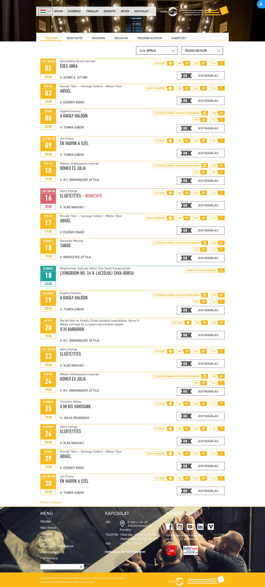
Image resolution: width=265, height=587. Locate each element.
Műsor (58, 11)
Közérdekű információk (57, 546)
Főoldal (45, 521)
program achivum (149, 38)
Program (51, 38)
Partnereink (49, 558)
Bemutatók (75, 38)
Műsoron (98, 38)
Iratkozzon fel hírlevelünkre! (125, 552)
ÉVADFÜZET (179, 38)
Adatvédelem (49, 552)
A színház (74, 11)
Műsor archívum (50, 502)
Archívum (121, 38)
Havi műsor (48, 528)
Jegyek (124, 11)
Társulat (92, 11)
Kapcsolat (141, 11)
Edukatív (110, 11)
